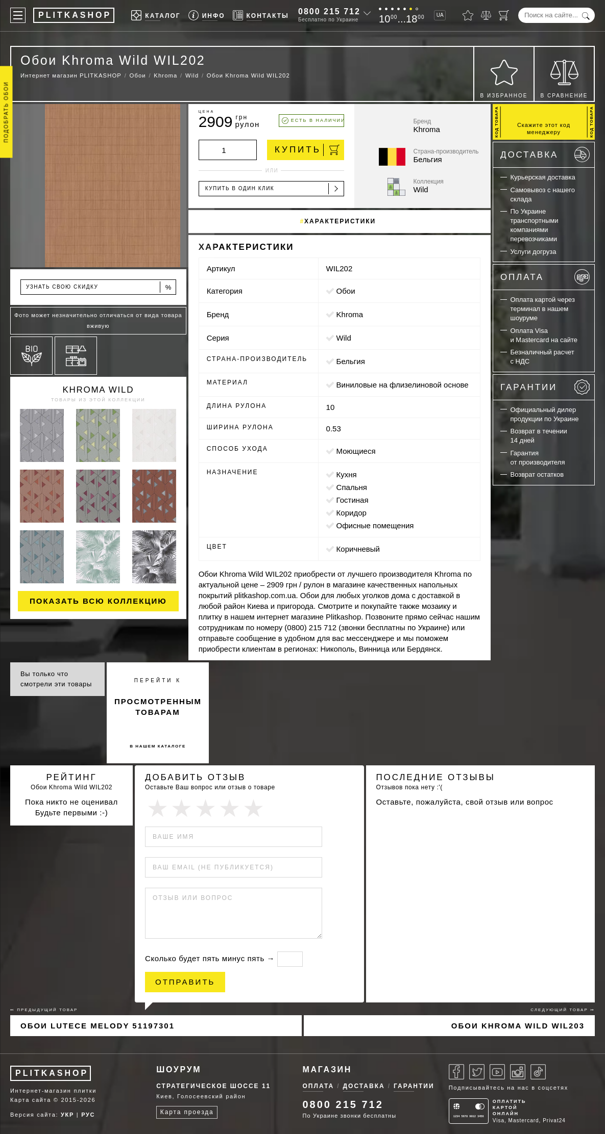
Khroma (350, 314)
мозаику (436, 606)
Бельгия (350, 361)
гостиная (352, 500)
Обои (345, 291)
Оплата (545, 277)
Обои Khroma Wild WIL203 (518, 1025)
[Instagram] (517, 1071)
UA (440, 15)
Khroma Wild (98, 390)
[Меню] (18, 15)
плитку (210, 616)
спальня (351, 487)
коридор (351, 512)
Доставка (545, 154)
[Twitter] (477, 1071)
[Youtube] (497, 1071)
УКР (67, 1115)
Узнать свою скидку (99, 287)
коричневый (358, 549)
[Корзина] (504, 15)
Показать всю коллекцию (98, 601)
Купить (307, 150)
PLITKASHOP (51, 1073)
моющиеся (356, 451)
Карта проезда (187, 1112)
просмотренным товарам (158, 706)
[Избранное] (468, 15)
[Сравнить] (486, 15)
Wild (343, 337)
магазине (349, 584)
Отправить (185, 981)
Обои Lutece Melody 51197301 (97, 1025)
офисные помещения (375, 525)
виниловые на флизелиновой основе (402, 384)
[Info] (206, 15)
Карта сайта (30, 1100)
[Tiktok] (538, 1071)
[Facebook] (456, 1071)
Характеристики (340, 221)
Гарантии (545, 387)
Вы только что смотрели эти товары (56, 679)
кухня (346, 474)
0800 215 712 (329, 11)
